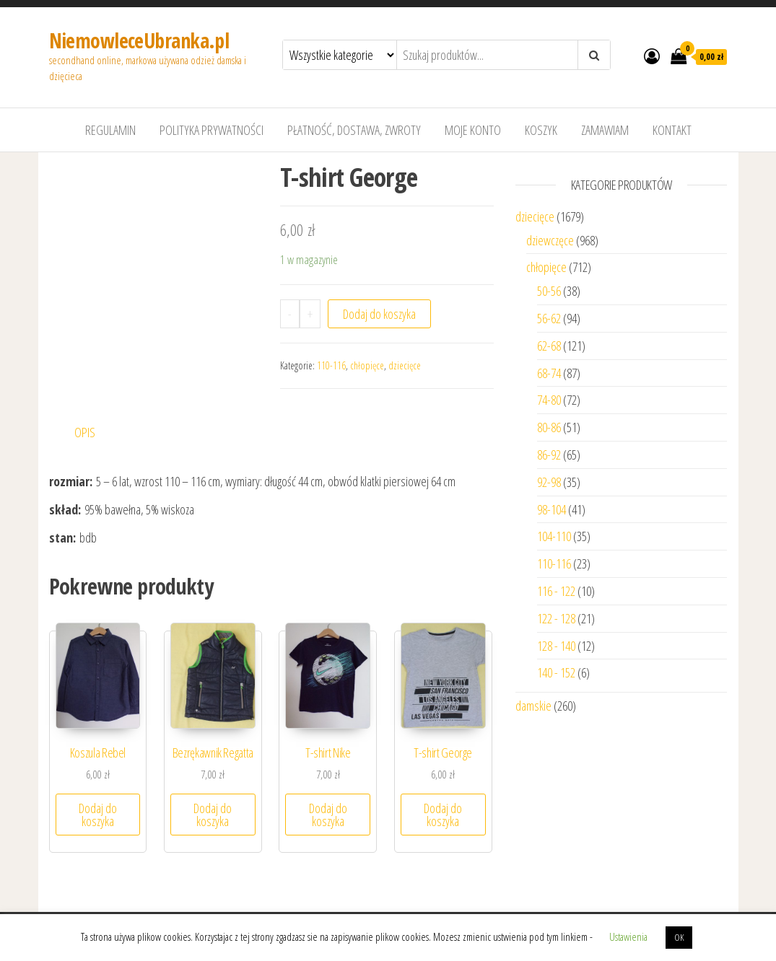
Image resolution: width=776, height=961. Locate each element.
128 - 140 (556, 645)
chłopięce (367, 365)
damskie (533, 705)
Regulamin (110, 130)
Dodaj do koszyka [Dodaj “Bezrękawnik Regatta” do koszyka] (212, 814)
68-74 (549, 373)
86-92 (549, 454)
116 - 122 (556, 591)
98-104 (551, 509)
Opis (84, 432)
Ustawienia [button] (628, 936)
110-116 (331, 365)
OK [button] (679, 937)
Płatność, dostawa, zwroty (354, 130)
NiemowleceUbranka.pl (139, 40)
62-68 (549, 345)
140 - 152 (556, 672)
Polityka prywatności (211, 130)
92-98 (549, 482)
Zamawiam (605, 130)
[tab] (96, 432)
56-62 (549, 318)
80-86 (549, 427)
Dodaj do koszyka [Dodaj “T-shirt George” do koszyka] (443, 814)
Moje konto (473, 130)
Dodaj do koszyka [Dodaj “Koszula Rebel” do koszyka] (98, 814)
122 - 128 (556, 618)
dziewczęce (550, 240)
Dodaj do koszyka (379, 313)
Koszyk (541, 130)
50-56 (549, 290)
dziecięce (404, 365)
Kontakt (672, 130)
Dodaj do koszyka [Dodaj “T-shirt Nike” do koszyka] (328, 814)
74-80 (549, 399)
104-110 (554, 536)
